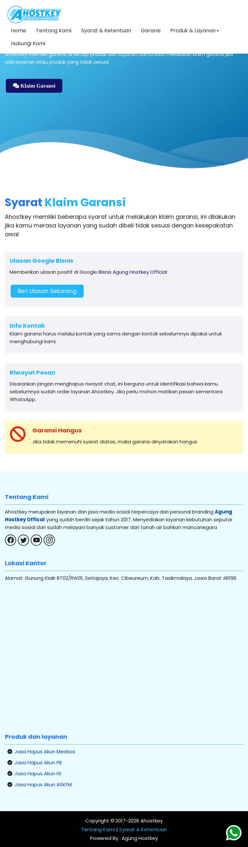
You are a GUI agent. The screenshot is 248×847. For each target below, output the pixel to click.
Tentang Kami (53, 30)
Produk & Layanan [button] (194, 30)
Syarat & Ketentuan (106, 30)
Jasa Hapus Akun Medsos (45, 751)
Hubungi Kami (28, 43)
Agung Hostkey (139, 838)
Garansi (150, 30)
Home (18, 30)
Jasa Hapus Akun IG (38, 773)
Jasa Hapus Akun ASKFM (43, 784)
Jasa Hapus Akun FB (38, 762)
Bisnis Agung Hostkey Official (132, 272)
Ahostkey (151, 820)
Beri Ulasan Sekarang (47, 291)
